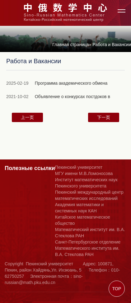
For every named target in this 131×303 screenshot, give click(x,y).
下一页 (103, 117)
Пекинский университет (78, 167)
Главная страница (70, 44)
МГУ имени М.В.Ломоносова (84, 173)
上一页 (27, 117)
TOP (116, 288)
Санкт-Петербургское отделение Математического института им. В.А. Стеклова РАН (87, 248)
